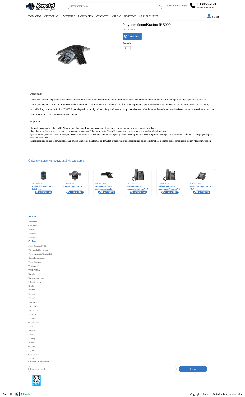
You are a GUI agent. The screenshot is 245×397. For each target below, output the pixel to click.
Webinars (69, 16)
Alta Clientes (149, 16)
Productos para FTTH (37, 245)
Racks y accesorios (36, 278)
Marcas (116, 16)
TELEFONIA (34, 270)
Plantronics (33, 358)
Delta (30, 334)
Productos (34, 16)
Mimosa (31, 330)
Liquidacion (85, 16)
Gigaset (31, 346)
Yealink (31, 318)
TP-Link (32, 298)
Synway (31, 338)
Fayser (31, 350)
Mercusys (32, 302)
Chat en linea (33, 225)
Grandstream (33, 322)
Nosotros (130, 16)
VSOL (31, 326)
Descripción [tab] (36, 93)
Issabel (31, 342)
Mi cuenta (32, 221)
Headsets (32, 286)
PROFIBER (33, 306)
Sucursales (32, 237)
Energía (31, 274)
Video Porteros (34, 262)
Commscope (33, 354)
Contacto (102, 16)
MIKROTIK (33, 310)
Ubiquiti (31, 294)
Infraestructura (34, 282)
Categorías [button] (51, 16)
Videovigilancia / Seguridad (40, 253)
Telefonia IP (33, 266)
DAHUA (32, 314)
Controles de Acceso (37, 258)
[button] (213, 16)
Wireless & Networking (38, 249)
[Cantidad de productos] (127, 48)
